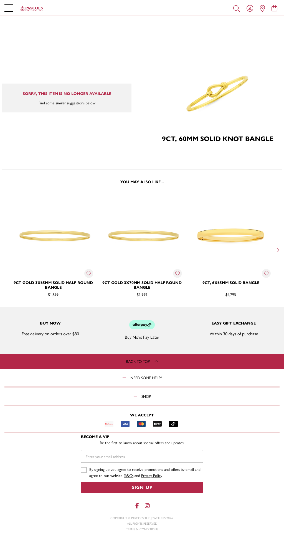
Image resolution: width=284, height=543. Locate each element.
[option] (53, 249)
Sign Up (142, 487)
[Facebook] (137, 505)
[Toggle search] (238, 8)
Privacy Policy (151, 475)
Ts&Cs (128, 475)
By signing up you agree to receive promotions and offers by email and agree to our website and (145, 472)
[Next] (277, 250)
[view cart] (274, 7)
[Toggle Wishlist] (88, 273)
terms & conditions (142, 529)
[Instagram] (147, 505)
